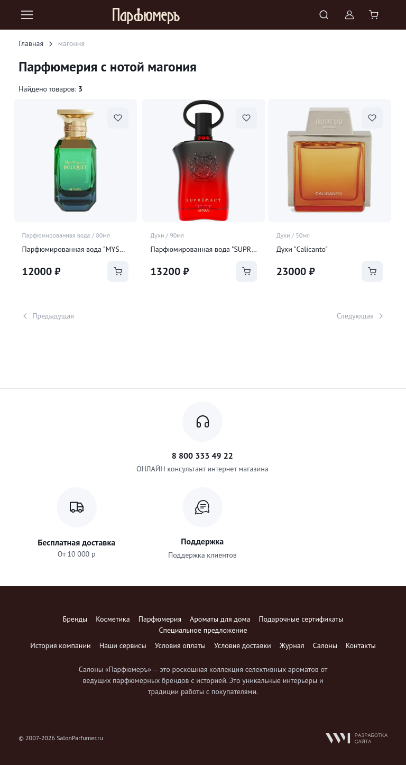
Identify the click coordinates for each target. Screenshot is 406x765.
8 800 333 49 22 (202, 455)
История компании (60, 645)
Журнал (292, 645)
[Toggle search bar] (324, 15)
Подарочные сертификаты (301, 619)
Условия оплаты (180, 645)
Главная (31, 43)
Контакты (361, 645)
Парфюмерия (160, 619)
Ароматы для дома (220, 619)
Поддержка (202, 541)
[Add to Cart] (117, 271)
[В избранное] (117, 118)
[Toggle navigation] (26, 14)
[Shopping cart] (374, 15)
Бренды (75, 619)
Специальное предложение (203, 630)
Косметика (113, 619)
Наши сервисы (122, 645)
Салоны (325, 645)
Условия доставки (242, 645)
